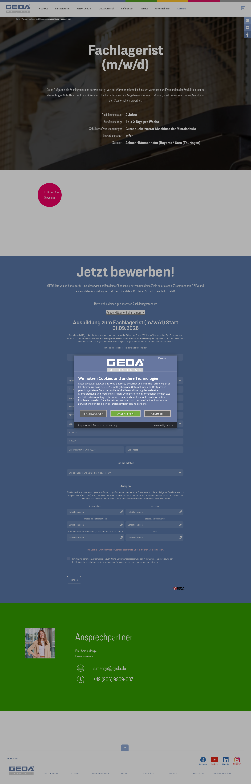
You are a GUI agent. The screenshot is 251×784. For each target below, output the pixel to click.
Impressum (84, 425)
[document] (125, 393)
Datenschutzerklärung (105, 425)
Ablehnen (157, 413)
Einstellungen (93, 413)
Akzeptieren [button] (125, 413)
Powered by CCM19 (163, 425)
